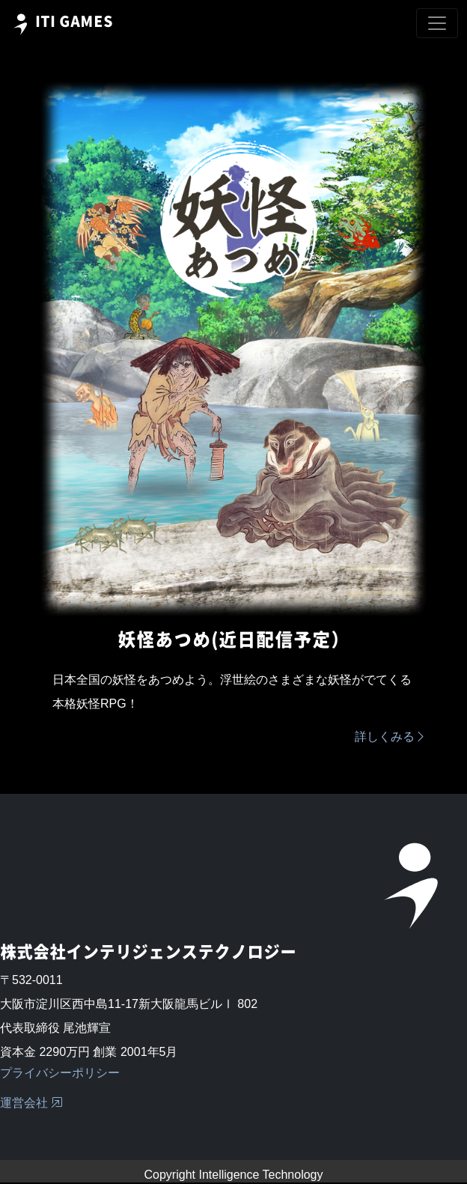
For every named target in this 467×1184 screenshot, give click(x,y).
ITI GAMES (61, 24)
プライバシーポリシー (60, 1072)
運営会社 (31, 1102)
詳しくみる (391, 736)
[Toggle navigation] (437, 23)
